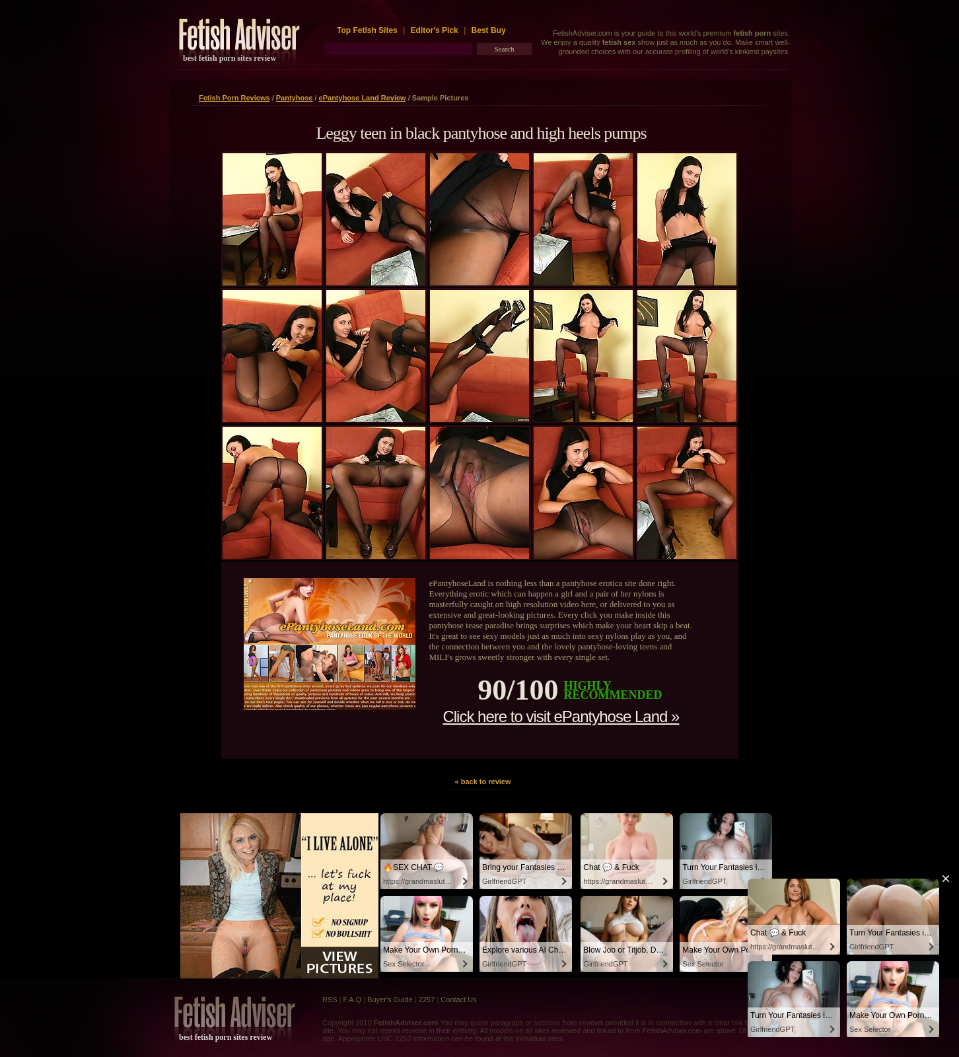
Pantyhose (294, 98)
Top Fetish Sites (368, 30)
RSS (329, 999)
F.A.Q (352, 999)
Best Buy (489, 30)
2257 (427, 999)
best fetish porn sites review (229, 58)
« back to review (483, 781)
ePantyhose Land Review (362, 98)
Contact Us (458, 999)
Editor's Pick (434, 30)
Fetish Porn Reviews (234, 98)
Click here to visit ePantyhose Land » (561, 716)
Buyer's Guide (390, 999)
